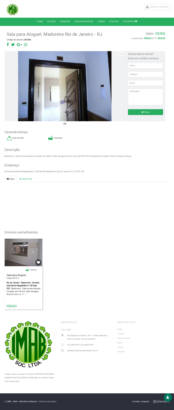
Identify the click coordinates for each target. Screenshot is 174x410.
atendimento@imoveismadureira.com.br (82, 351)
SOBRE (101, 21)
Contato (120, 347)
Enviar (145, 112)
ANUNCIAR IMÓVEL (84, 21)
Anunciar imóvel (123, 338)
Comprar (120, 334)
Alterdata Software (28, 401)
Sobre (119, 343)
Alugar (119, 329)
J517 (69, 330)
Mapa (10, 179)
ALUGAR (51, 21)
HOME (40, 21)
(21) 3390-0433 (80, 345)
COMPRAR (65, 21)
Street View (25, 179)
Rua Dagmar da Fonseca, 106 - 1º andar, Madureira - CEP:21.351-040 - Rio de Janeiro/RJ (87, 337)
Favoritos (121, 352)
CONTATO (114, 21)
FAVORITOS (130, 21)
